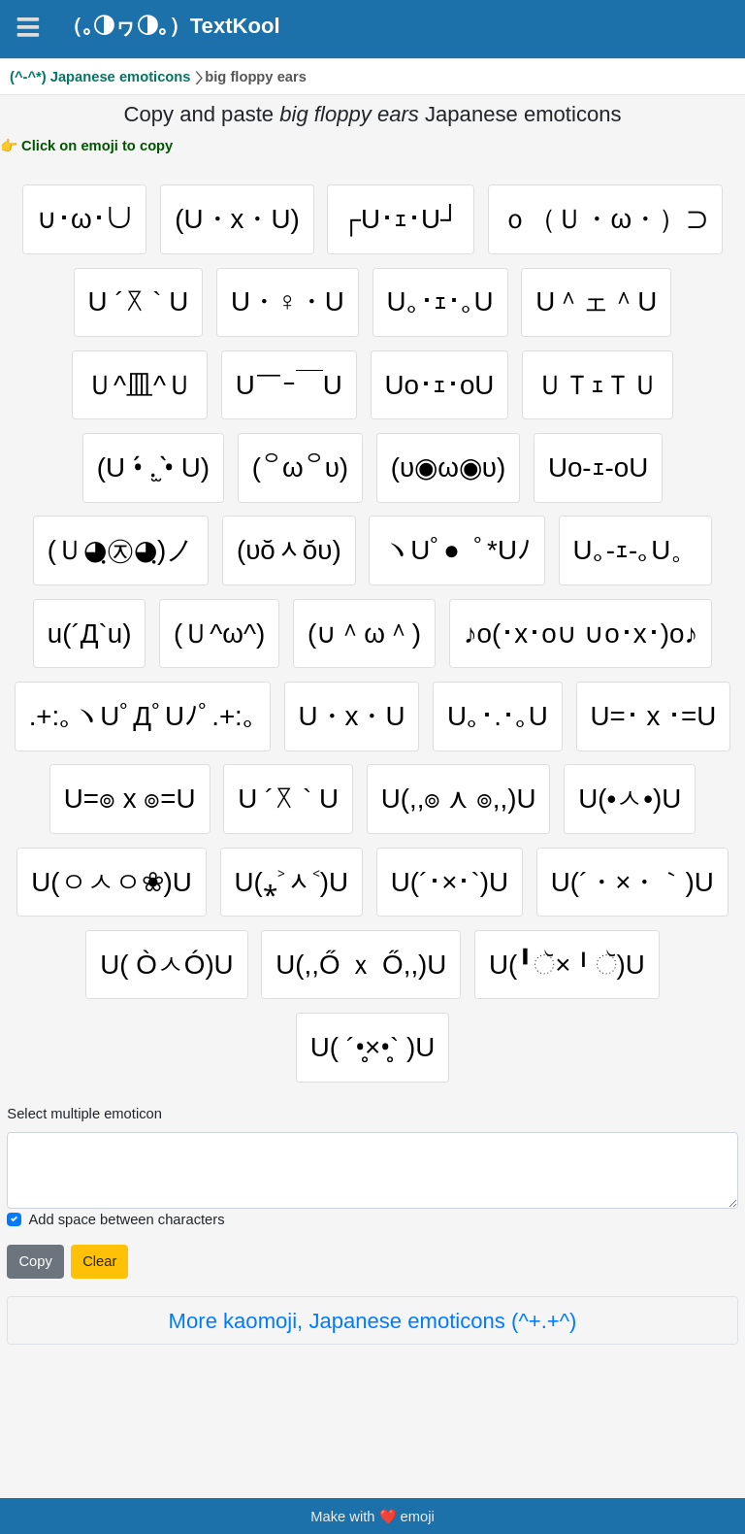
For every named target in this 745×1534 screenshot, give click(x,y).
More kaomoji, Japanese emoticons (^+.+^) (373, 1374)
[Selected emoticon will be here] (372, 1223)
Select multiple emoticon (84, 1168)
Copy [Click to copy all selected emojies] (34, 1315)
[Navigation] (28, 27)
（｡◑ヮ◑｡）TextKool (170, 26)
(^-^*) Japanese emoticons (100, 76)
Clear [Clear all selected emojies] (99, 1315)
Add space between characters (126, 1273)
